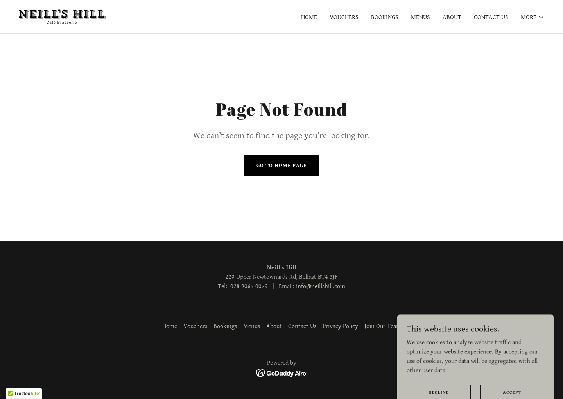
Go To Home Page (281, 165)
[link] (62, 16)
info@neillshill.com (320, 286)
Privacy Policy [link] (340, 326)
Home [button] (169, 326)
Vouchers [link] (344, 17)
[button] (532, 17)
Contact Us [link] (491, 17)
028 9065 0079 (249, 286)
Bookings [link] (384, 17)
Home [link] (309, 17)
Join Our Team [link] (382, 326)
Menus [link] (420, 17)
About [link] (452, 17)
